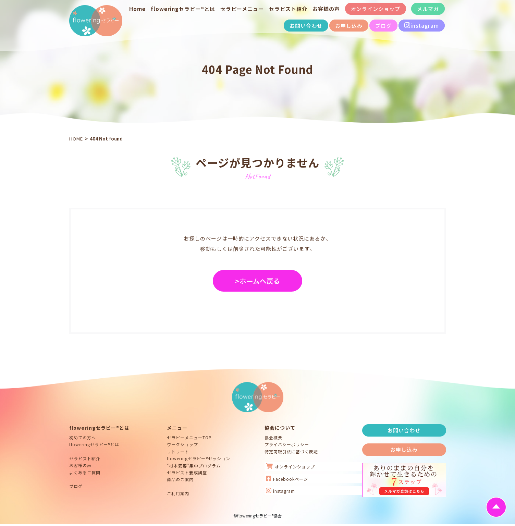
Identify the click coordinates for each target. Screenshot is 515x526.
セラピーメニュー (242, 8)
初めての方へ (82, 439)
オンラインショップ (375, 8)
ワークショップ (182, 446)
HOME (76, 138)
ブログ (383, 25)
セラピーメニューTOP (189, 439)
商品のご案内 (180, 481)
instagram (421, 25)
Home (137, 8)
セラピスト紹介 (288, 8)
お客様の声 (326, 8)
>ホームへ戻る (257, 282)
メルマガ (428, 8)
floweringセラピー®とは (183, 8)
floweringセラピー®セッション (198, 460)
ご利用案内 (178, 495)
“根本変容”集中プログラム (194, 467)
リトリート (178, 453)
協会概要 (273, 439)
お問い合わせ (306, 25)
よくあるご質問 (84, 474)
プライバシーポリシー (287, 446)
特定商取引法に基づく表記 (291, 453)
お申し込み (349, 25)
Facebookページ (287, 480)
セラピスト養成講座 (187, 474)
